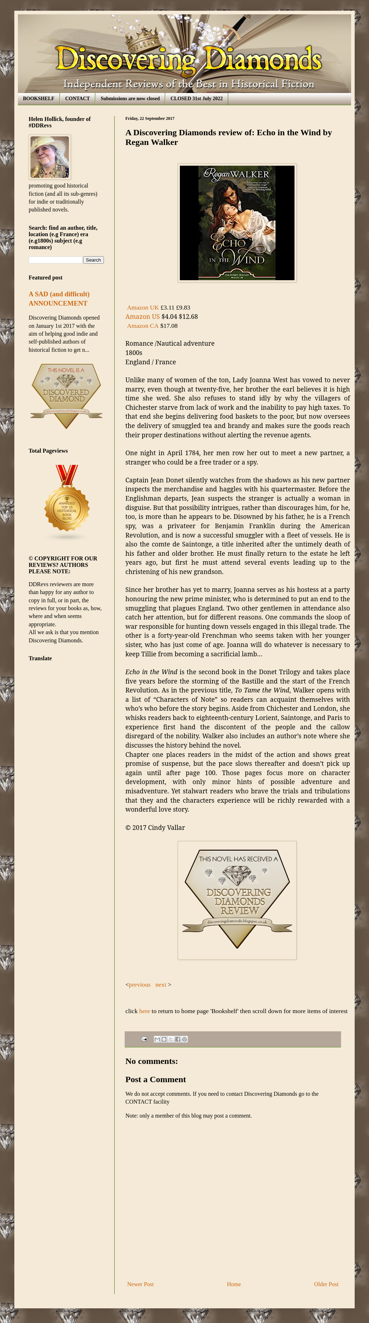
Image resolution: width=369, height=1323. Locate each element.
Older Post (326, 1284)
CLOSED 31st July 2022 (197, 98)
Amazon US (142, 316)
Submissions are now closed (130, 98)
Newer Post (140, 1284)
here (144, 1011)
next (160, 984)
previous (140, 984)
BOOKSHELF (38, 98)
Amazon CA (143, 325)
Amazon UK (143, 307)
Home (234, 1284)
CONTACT (77, 98)
